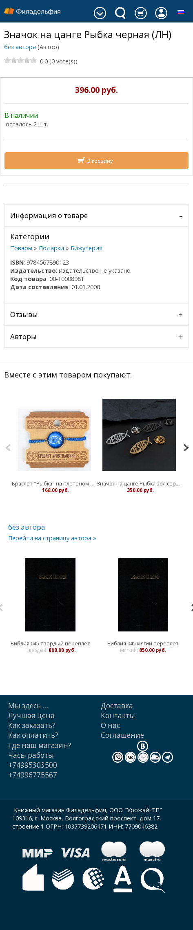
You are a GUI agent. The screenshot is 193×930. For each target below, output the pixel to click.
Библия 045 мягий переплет (143, 643)
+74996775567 (32, 774)
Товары (21, 248)
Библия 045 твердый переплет (50, 643)
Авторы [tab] (23, 336)
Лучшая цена (31, 715)
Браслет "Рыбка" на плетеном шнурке (54, 483)
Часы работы (31, 755)
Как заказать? (31, 725)
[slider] (20, 60)
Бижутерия (86, 248)
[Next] (186, 447)
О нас (110, 725)
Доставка (117, 705)
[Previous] (8, 447)
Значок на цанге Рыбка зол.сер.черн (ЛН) (139, 483)
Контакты (118, 715)
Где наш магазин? (39, 745)
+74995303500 (32, 765)
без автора (20, 47)
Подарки (51, 248)
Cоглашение (122, 735)
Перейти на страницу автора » (52, 538)
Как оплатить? (33, 735)
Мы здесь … (28, 705)
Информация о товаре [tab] (49, 215)
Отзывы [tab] (24, 314)
